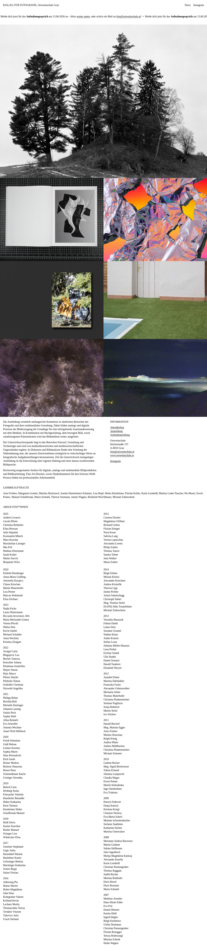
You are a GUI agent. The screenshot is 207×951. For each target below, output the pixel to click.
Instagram (115, 461)
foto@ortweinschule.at (127, 16)
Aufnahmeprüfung (120, 434)
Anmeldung (116, 431)
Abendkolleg (117, 427)
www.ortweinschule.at (122, 455)
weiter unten (81, 16)
